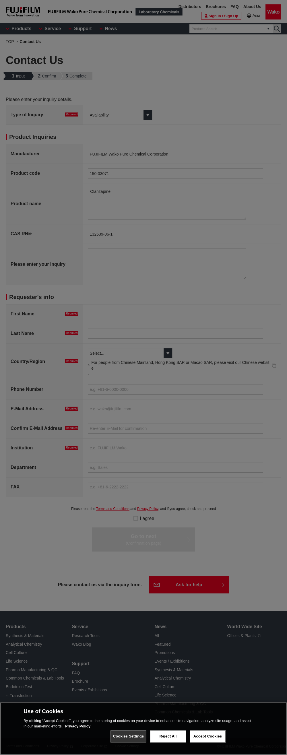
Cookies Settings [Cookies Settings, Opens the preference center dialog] (128, 736)
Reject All (168, 736)
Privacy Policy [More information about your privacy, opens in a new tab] (77, 726)
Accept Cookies (207, 736)
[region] (143, 728)
